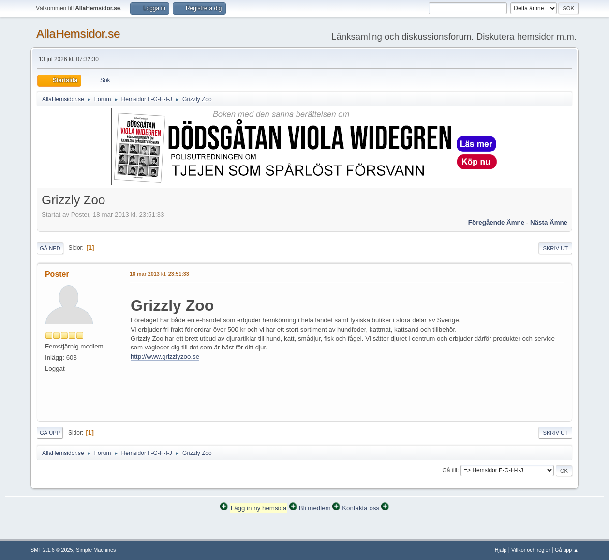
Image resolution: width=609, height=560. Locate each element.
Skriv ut (555, 248)
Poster (57, 274)
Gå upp (50, 433)
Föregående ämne (496, 222)
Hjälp (501, 550)
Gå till (449, 470)
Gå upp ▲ (567, 550)
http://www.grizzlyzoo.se (165, 356)
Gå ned (50, 248)
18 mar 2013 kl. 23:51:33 (159, 274)
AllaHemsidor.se (78, 33)
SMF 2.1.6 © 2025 (51, 550)
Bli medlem (315, 508)
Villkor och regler (530, 550)
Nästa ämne (548, 222)
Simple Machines (96, 550)
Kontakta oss (360, 508)
